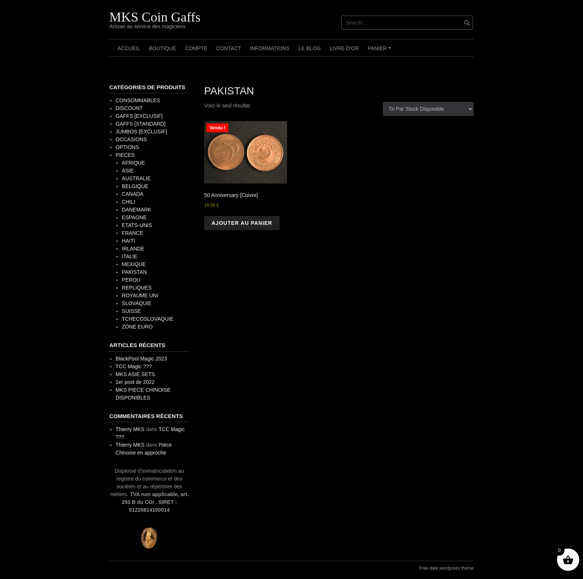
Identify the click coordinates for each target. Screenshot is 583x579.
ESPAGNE (134, 217)
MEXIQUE (134, 264)
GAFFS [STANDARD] (140, 124)
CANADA (133, 194)
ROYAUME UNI (140, 295)
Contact (228, 48)
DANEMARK (136, 210)
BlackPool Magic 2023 (141, 359)
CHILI (128, 202)
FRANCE (133, 233)
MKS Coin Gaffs (154, 17)
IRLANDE (133, 249)
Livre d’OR (344, 48)
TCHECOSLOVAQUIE (148, 319)
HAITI (128, 241)
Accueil (128, 48)
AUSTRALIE (136, 178)
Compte (196, 48)
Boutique (162, 48)
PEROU (131, 280)
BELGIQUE (135, 186)
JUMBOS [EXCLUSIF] (141, 132)
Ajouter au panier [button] (242, 223)
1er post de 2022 (135, 382)
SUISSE (131, 311)
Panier (380, 50)
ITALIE (130, 256)
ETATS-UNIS (137, 225)
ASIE (128, 171)
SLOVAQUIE (137, 303)
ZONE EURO (137, 327)
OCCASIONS (131, 139)
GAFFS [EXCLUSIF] (139, 116)
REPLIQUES (137, 288)
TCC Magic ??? (134, 366)
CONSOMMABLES (138, 100)
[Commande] (428, 109)
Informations (269, 48)
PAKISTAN (134, 272)
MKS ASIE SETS (135, 374)
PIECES (125, 155)
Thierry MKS (130, 429)
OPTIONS (127, 147)
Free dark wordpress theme (446, 568)
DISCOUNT (129, 108)
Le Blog (310, 48)
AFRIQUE (133, 163)
